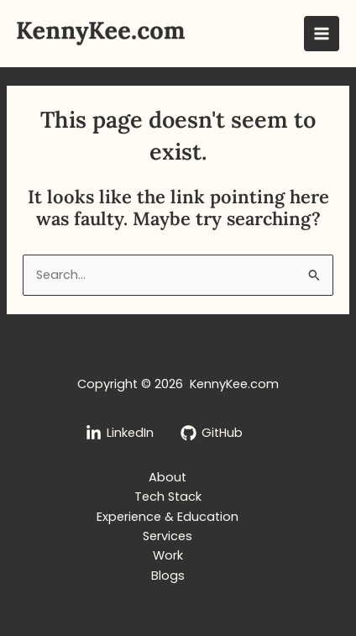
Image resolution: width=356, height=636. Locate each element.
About (167, 477)
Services (167, 536)
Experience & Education (167, 516)
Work (168, 555)
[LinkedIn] (120, 433)
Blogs (168, 575)
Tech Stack (168, 496)
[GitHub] (211, 433)
